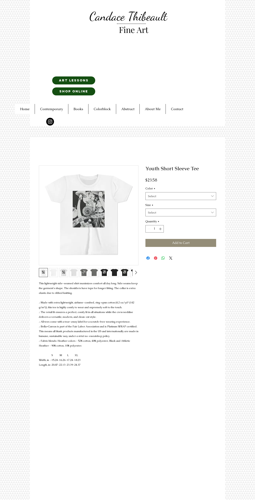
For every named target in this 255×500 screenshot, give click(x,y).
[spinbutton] (154, 228)
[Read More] (137, 118)
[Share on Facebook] (148, 258)
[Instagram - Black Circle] (50, 122)
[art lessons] (73, 80)
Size (149, 205)
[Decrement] (148, 228)
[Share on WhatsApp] (163, 258)
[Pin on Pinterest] (155, 258)
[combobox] (180, 196)
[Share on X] (170, 258)
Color (150, 188)
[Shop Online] (73, 91)
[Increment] (160, 228)
